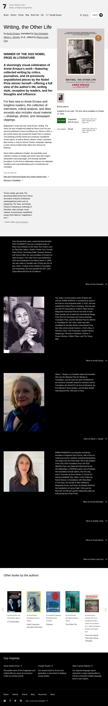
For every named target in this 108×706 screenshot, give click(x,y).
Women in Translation (12, 180)
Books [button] (6, 15)
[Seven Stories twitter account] (15, 701)
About (52, 694)
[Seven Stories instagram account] (21, 701)
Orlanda (49, 624)
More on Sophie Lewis (94, 521)
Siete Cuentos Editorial (81, 666)
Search (85, 15)
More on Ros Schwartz (94, 284)
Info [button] (42, 15)
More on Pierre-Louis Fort (93, 559)
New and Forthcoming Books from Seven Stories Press (25, 177)
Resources (42, 694)
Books (6, 694)
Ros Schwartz (41, 33)
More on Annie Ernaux (94, 361)
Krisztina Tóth (89, 618)
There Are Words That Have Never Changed (91, 638)
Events (24, 694)
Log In (95, 15)
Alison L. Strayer (12, 37)
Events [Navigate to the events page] (21, 15)
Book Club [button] (35, 15)
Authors (15, 694)
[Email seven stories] (5, 701)
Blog (33, 694)
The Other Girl (71, 624)
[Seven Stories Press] (4, 6)
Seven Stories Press (17, 5)
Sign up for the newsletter (35, 701)
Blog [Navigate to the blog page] (27, 15)
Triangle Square (44, 666)
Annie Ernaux (13, 33)
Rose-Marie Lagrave (13, 618)
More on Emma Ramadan (93, 502)
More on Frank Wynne (94, 540)
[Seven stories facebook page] (10, 701)
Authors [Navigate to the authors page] (13, 15)
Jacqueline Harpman (54, 615)
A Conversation (13, 622)
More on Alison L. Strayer (93, 439)
